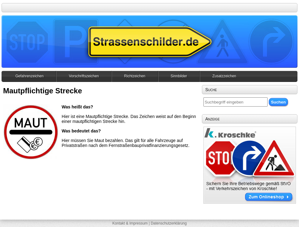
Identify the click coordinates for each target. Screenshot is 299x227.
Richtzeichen (134, 76)
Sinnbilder (179, 76)
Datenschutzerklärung (169, 223)
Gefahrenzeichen (29, 76)
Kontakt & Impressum (130, 223)
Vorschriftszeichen (84, 76)
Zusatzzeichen (224, 76)
